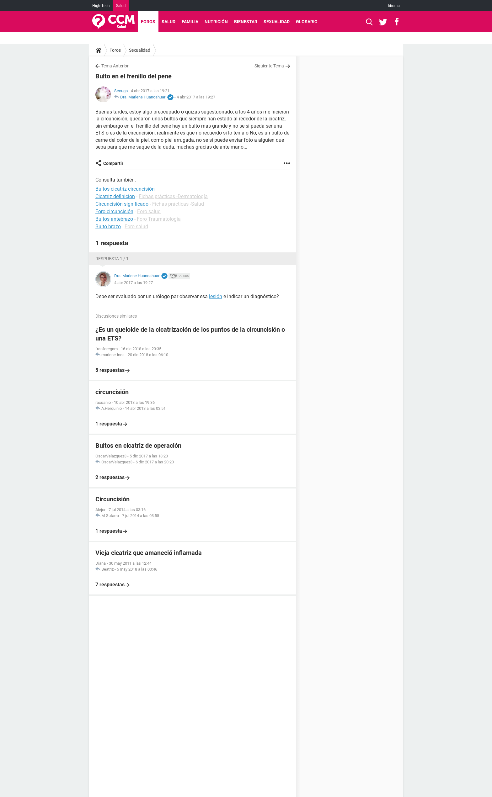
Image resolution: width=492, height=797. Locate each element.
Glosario (307, 21)
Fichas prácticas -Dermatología (173, 196)
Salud (121, 5)
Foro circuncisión (114, 211)
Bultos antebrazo (114, 219)
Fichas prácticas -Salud (178, 204)
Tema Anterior (115, 65)
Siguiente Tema (269, 65)
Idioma (394, 5)
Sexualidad (277, 21)
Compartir (113, 163)
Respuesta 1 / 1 (112, 258)
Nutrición (216, 21)
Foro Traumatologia (159, 219)
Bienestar (245, 21)
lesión (215, 296)
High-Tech (101, 5)
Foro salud (149, 211)
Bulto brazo (108, 227)
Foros (148, 21)
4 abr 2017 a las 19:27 (196, 97)
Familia (190, 21)
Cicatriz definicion (115, 196)
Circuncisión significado (121, 204)
